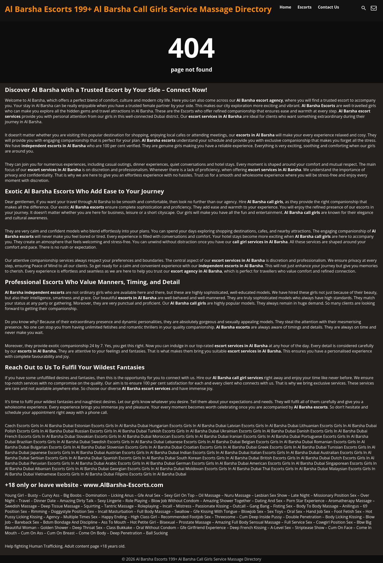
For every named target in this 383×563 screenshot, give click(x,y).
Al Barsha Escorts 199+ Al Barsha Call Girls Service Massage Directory (138, 9)
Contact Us (328, 7)
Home (285, 7)
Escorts (304, 7)
